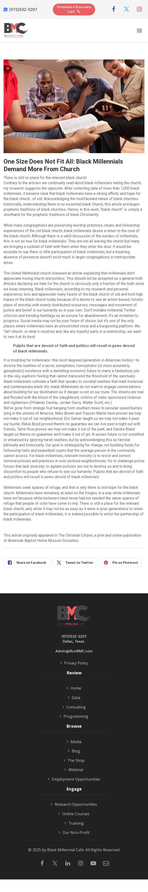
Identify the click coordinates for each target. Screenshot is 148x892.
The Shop (74, 760)
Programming (74, 716)
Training (74, 823)
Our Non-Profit (74, 832)
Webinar (74, 770)
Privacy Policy (74, 663)
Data (74, 697)
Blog (74, 751)
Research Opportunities (74, 804)
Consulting (74, 707)
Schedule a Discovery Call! (74, 9)
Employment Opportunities (74, 779)
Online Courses (74, 814)
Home (74, 688)
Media (74, 742)
